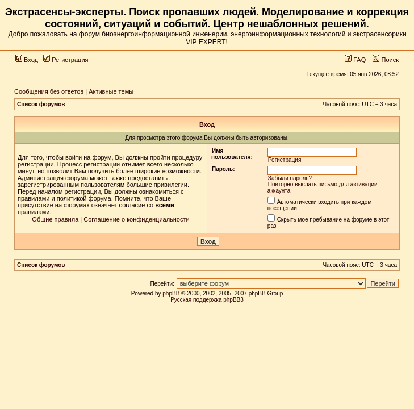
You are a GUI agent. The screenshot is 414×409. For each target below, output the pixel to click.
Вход (26, 59)
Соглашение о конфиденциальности (136, 219)
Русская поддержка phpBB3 (207, 300)
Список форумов (41, 104)
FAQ (355, 59)
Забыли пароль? (290, 178)
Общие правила (55, 219)
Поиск (386, 59)
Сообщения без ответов (48, 91)
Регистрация (65, 59)
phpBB (170, 293)
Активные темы (111, 91)
